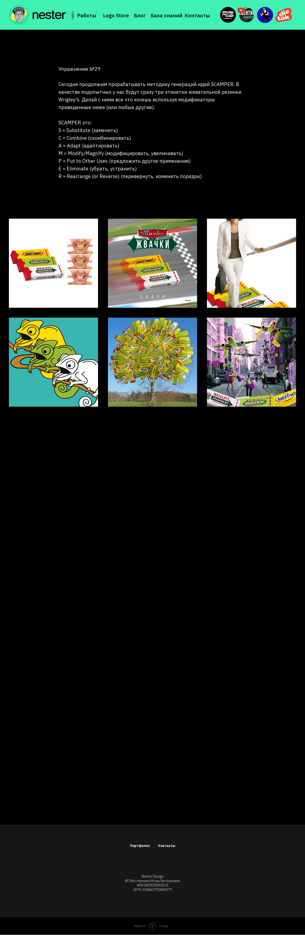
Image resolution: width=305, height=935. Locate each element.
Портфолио (140, 845)
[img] (55, 15)
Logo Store (116, 15)
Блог (140, 15)
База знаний (166, 15)
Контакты (197, 15)
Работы (86, 15)
